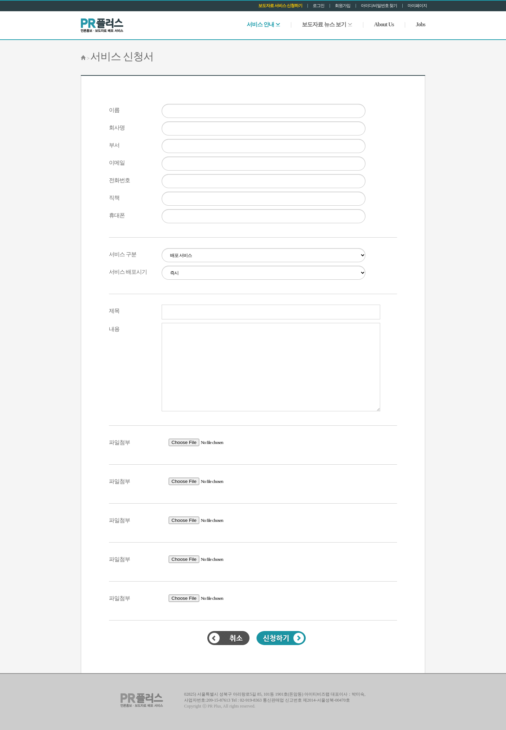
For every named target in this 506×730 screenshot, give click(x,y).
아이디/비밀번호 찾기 (379, 5)
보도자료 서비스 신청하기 (280, 5)
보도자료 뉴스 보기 (327, 24)
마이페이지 (417, 5)
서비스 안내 (263, 24)
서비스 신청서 (122, 56)
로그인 (318, 5)
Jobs (420, 24)
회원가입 (342, 5)
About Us (384, 24)
